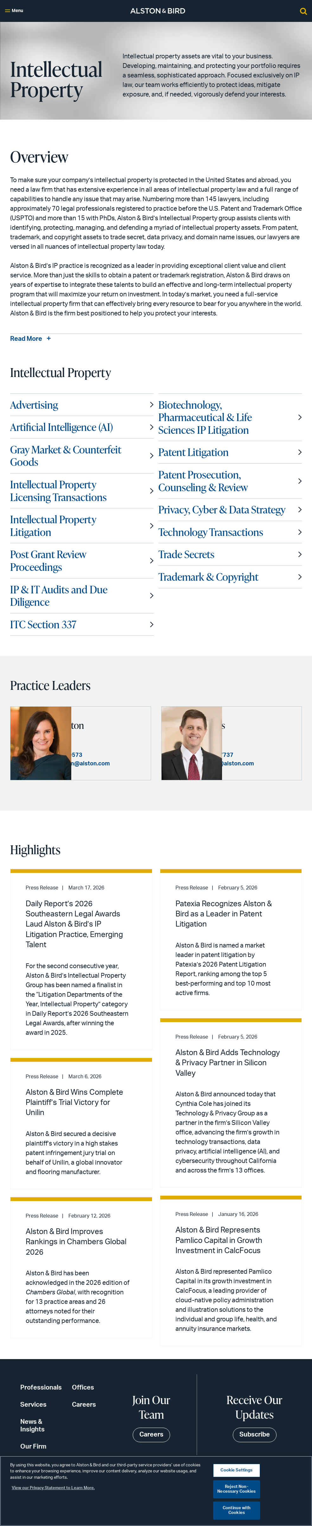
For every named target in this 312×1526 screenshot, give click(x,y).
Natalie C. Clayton (95, 724)
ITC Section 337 (43, 624)
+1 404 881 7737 (272, 755)
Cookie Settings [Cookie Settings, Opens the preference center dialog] (236, 1470)
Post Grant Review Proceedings (48, 560)
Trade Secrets (186, 554)
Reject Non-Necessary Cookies (236, 1489)
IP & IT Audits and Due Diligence (58, 596)
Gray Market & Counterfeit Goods (65, 456)
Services (33, 1411)
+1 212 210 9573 (120, 761)
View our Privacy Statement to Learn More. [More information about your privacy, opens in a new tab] (53, 1488)
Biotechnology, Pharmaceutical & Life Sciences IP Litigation (205, 417)
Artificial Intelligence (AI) (61, 427)
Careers (84, 1411)
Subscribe (254, 1441)
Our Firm (33, 1453)
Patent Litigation (193, 452)
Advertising (34, 405)
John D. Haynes (257, 724)
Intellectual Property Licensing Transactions (58, 491)
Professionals (41, 1394)
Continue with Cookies (237, 1510)
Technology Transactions (210, 532)
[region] (156, 1491)
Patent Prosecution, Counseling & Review (203, 481)
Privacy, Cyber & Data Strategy (221, 509)
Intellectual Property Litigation (53, 525)
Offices (83, 1394)
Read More (26, 339)
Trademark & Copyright (208, 577)
